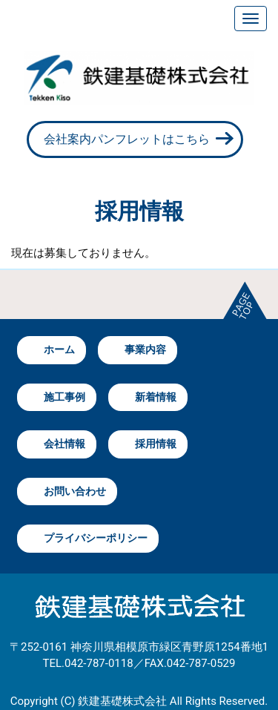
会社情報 (64, 444)
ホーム (59, 349)
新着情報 (155, 397)
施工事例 (64, 397)
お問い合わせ (75, 491)
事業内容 (145, 349)
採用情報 (155, 444)
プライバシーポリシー (96, 538)
